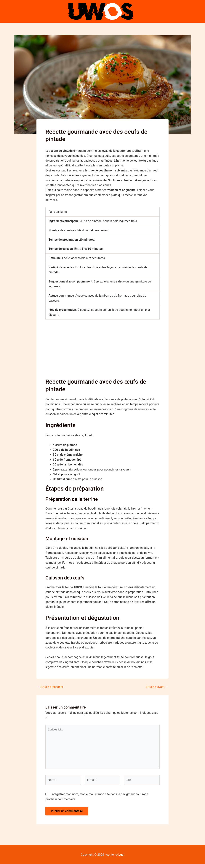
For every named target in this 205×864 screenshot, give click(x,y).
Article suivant (157, 686)
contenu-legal (115, 854)
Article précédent (50, 686)
